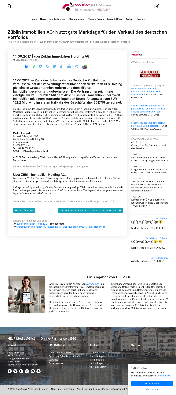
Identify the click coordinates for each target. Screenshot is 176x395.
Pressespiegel (97, 356)
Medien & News (98, 352)
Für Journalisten (98, 366)
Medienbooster (58, 19)
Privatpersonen (56, 363)
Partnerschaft (97, 359)
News (43, 19)
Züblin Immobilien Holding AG (32, 223)
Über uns (140, 19)
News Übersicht (24, 210)
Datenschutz (117, 388)
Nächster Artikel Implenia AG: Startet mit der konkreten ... (90, 210)
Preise (129, 19)
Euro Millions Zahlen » (157, 238)
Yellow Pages (96, 363)
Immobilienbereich (26, 41)
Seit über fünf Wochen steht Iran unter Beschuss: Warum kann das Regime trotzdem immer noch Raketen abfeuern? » (148, 186)
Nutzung (88, 388)
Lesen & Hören (115, 19)
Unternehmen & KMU (60, 352)
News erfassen (96, 19)
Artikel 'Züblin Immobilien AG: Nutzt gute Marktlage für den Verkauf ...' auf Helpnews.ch (60, 226)
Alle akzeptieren (152, 383)
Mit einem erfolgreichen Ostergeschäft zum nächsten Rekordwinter (146, 91)
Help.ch (45, 388)
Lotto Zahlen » (161, 218)
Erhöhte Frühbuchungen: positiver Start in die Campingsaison (148, 124)
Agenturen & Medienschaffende (65, 356)
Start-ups (53, 359)
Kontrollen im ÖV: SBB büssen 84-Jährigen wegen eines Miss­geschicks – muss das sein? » (149, 202)
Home (34, 19)
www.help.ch (93, 283)
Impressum (69, 388)
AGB (79, 388)
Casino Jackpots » (159, 257)
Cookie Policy (101, 388)
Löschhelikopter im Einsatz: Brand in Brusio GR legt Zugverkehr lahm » (149, 159)
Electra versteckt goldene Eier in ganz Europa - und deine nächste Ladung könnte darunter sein (148, 108)
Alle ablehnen (152, 389)
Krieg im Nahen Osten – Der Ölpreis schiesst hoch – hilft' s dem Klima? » (149, 171)
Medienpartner (77, 19)
